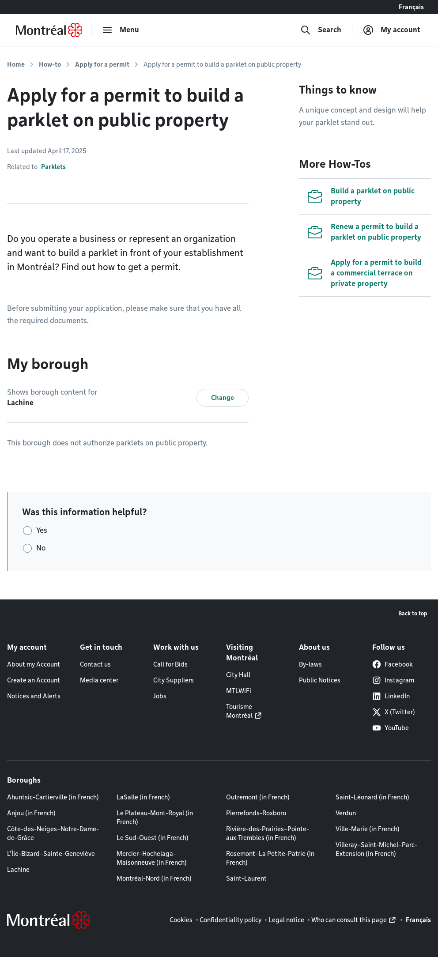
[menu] (120, 30)
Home (16, 64)
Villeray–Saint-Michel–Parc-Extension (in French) (376, 849)
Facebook (392, 664)
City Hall (238, 674)
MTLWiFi (238, 690)
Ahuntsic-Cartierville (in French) (53, 797)
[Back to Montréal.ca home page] (49, 30)
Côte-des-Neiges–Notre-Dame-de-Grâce (53, 833)
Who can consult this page (349, 919)
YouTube (390, 727)
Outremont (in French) (258, 797)
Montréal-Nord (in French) (154, 878)
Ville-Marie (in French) (368, 829)
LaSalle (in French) (143, 797)
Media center (99, 680)
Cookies (181, 919)
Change (222, 397)
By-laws (310, 664)
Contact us (95, 664)
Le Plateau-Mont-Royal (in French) (155, 817)
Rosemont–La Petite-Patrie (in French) (270, 858)
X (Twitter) (393, 712)
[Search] (321, 30)
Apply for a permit (102, 64)
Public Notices (319, 680)
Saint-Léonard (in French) (372, 797)
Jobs (159, 696)
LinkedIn (391, 696)
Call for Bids (170, 664)
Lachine (18, 869)
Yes (41, 530)
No (40, 548)
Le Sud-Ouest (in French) (153, 837)
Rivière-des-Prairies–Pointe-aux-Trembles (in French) (267, 833)
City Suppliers (173, 680)
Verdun (346, 813)
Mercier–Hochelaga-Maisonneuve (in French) (152, 858)
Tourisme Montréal (239, 711)
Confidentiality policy (230, 919)
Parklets (53, 166)
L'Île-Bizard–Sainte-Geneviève (51, 853)
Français (411, 7)
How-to (50, 64)
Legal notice (286, 919)
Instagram (393, 680)
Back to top (412, 613)
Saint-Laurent (246, 878)
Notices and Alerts (33, 696)
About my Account (33, 664)
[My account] (391, 30)
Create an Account (33, 680)
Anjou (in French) (31, 813)
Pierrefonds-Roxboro (256, 813)
